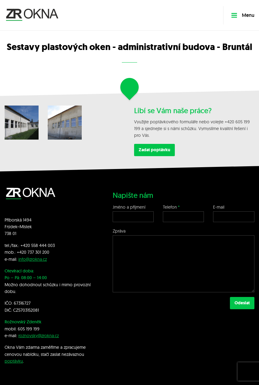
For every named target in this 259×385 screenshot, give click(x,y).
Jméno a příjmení (129, 207)
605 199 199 (28, 329)
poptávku (14, 361)
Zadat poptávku (154, 150)
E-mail (218, 207)
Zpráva (119, 231)
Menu (242, 15)
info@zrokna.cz (32, 259)
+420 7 (23, 252)
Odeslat (242, 303)
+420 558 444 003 (38, 245)
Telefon (170, 207)
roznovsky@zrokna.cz (38, 335)
